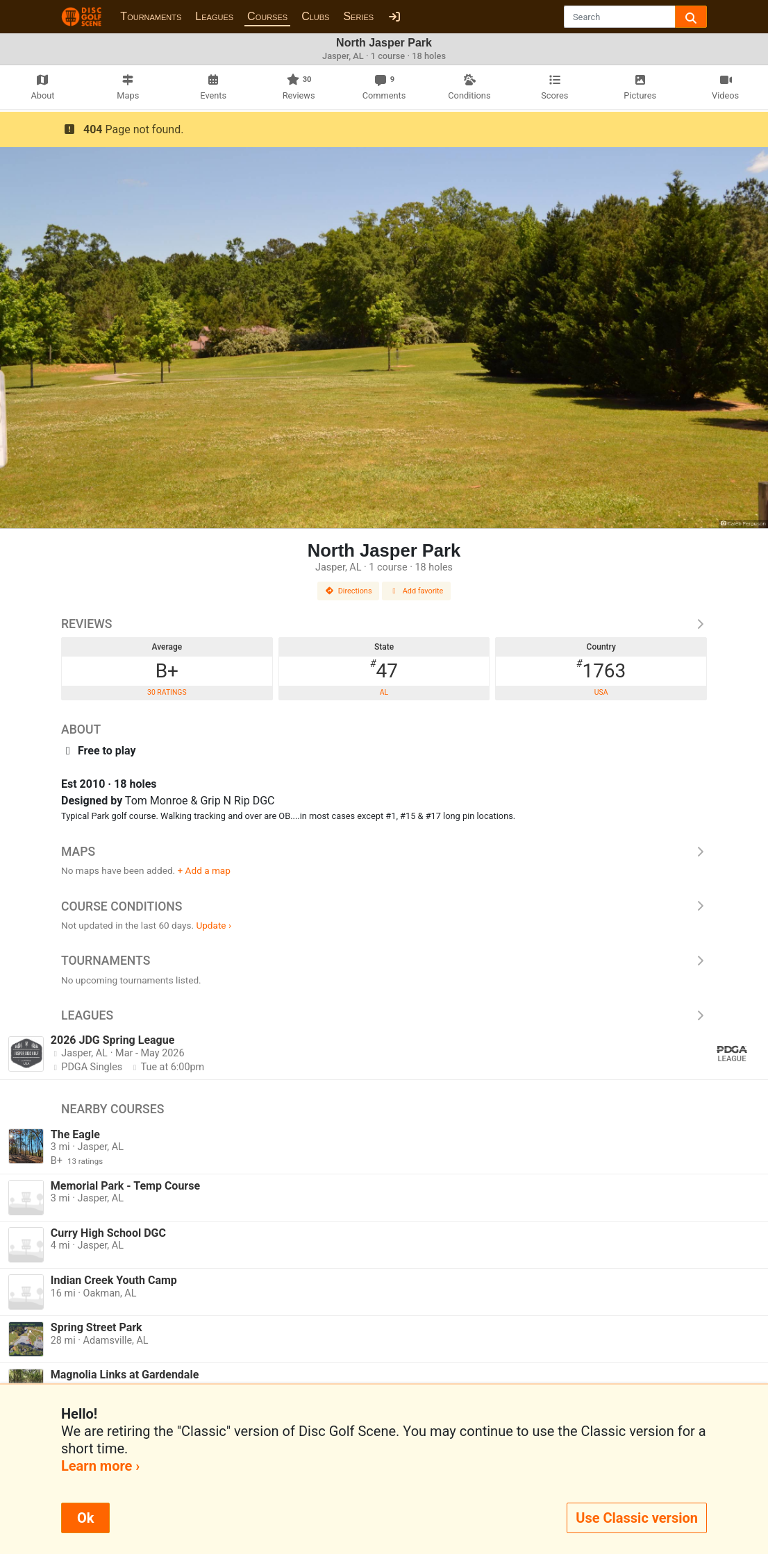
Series (358, 16)
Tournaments (150, 16)
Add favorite (417, 591)
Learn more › (100, 1466)
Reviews (384, 624)
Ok (85, 1518)
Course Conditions (384, 906)
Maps (384, 852)
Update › (213, 925)
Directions (348, 591)
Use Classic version (637, 1518)
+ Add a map (204, 870)
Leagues (214, 16)
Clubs (315, 16)
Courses (267, 16)
